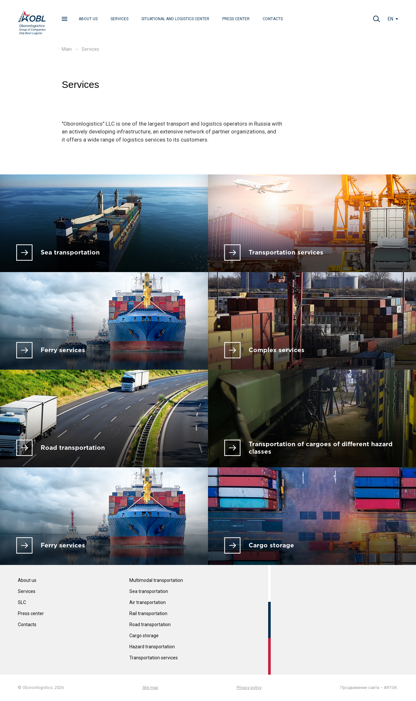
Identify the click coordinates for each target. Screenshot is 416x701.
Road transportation (150, 624)
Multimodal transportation (156, 580)
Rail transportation (148, 613)
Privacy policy (249, 687)
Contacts (273, 19)
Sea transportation (148, 591)
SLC (22, 602)
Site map (150, 687)
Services (119, 19)
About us (88, 19)
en (390, 18)
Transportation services (153, 657)
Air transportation (147, 602)
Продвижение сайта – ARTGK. (369, 687)
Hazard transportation (152, 646)
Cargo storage (144, 635)
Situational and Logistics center (175, 19)
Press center (236, 19)
